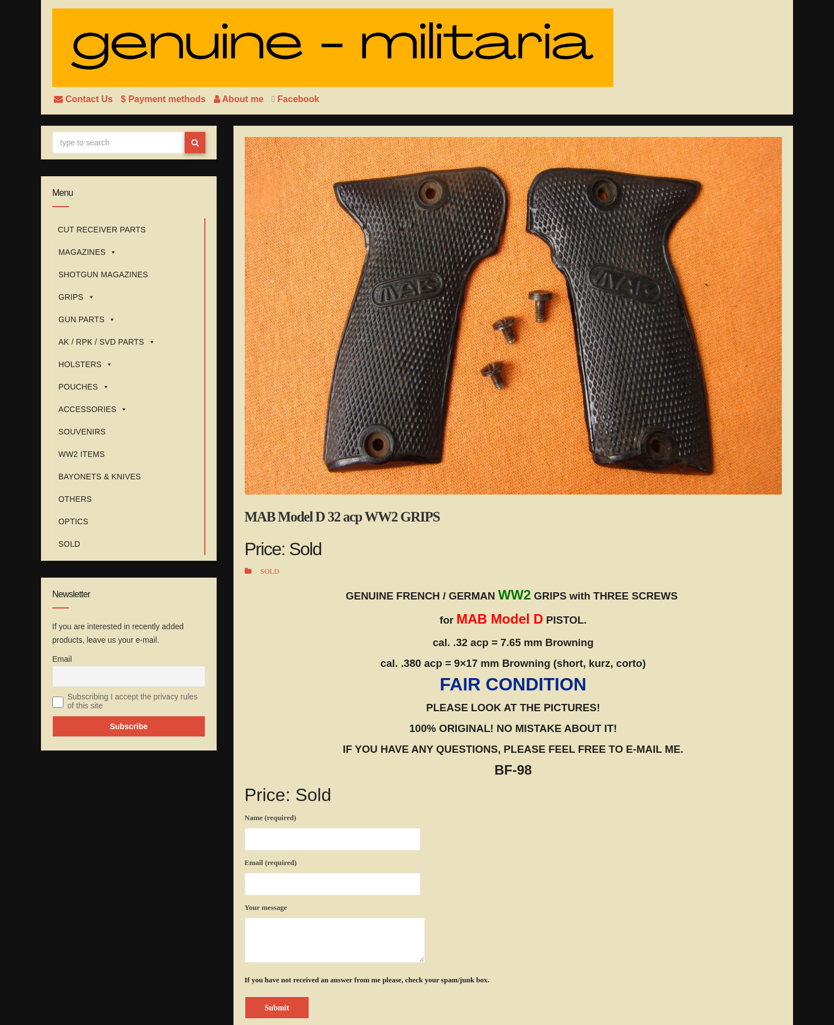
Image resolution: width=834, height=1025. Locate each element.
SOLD (69, 543)
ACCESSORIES (93, 409)
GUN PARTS (87, 319)
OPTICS (73, 521)
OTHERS (75, 499)
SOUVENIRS (82, 431)
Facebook (295, 99)
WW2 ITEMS (81, 454)
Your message (335, 933)
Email (62, 659)
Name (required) (332, 830)
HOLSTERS (85, 364)
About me (240, 99)
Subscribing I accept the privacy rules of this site (132, 701)
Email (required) (332, 875)
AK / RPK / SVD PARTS (106, 341)
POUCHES (83, 386)
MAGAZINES (87, 252)
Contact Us (84, 99)
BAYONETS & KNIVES (99, 476)
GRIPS (76, 296)
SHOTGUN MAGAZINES (103, 274)
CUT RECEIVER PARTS (102, 229)
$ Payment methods (164, 99)
